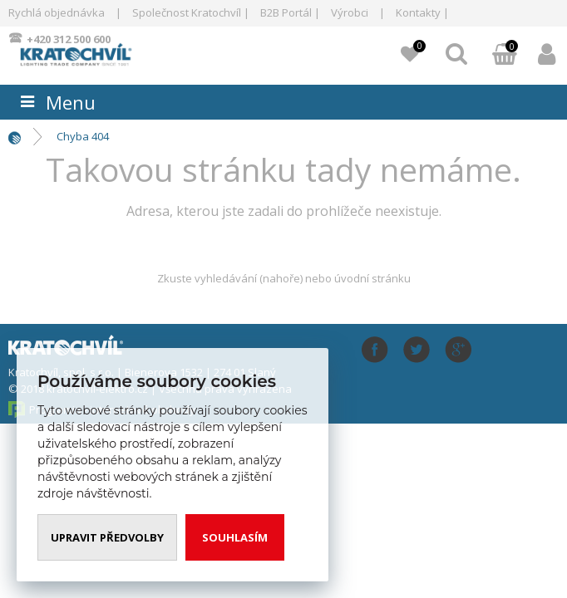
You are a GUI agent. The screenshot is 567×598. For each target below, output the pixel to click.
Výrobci (349, 12)
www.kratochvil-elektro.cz (104, 53)
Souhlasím (235, 537)
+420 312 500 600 (69, 39)
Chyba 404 (83, 136)
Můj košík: (504, 55)
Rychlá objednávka (56, 12)
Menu (71, 102)
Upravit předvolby (107, 537)
